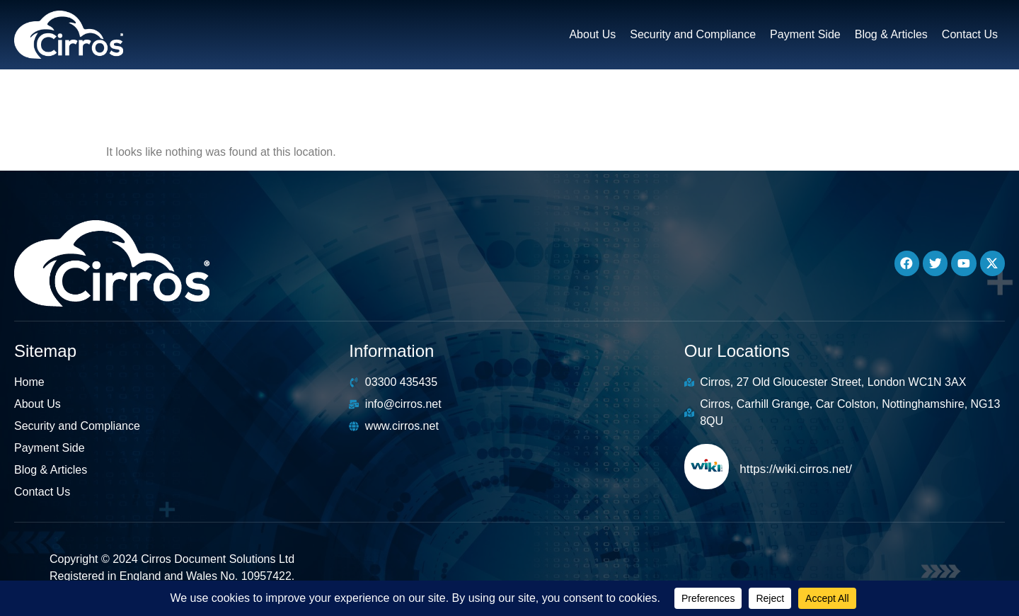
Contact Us (970, 34)
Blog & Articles (891, 34)
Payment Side (805, 34)
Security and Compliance (693, 34)
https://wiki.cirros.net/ (795, 469)
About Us (592, 34)
